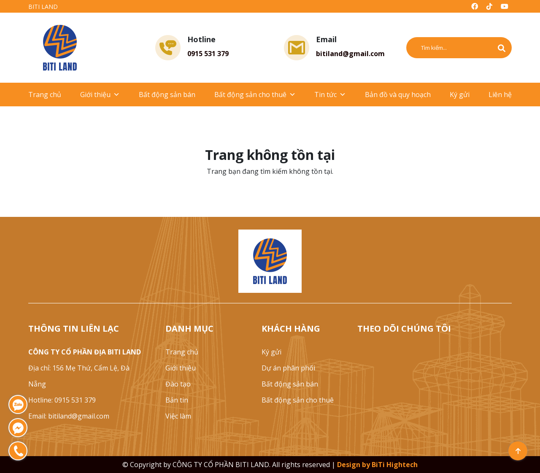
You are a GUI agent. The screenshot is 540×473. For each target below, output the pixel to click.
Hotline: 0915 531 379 (62, 400)
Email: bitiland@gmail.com (68, 416)
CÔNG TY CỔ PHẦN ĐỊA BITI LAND (84, 352)
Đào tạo (178, 384)
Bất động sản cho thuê (255, 94)
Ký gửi (460, 94)
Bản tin (176, 400)
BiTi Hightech (395, 464)
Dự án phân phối (288, 368)
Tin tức (330, 94)
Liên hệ (500, 94)
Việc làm (178, 416)
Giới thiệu (100, 94)
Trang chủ (44, 94)
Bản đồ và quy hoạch (398, 94)
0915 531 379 (208, 53)
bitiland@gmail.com (350, 53)
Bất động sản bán (167, 94)
